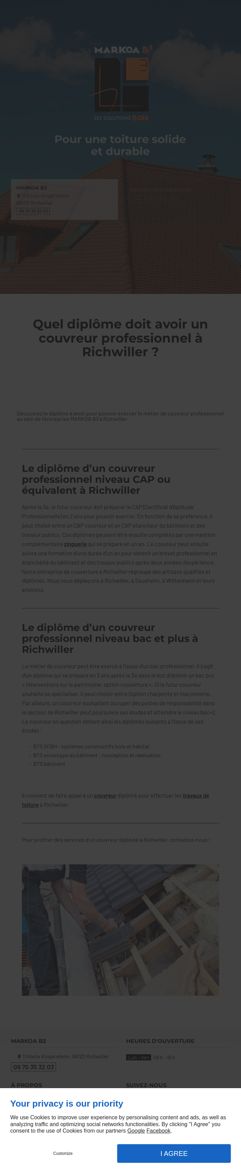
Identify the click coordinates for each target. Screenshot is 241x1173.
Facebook (158, 1131)
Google (136, 1131)
